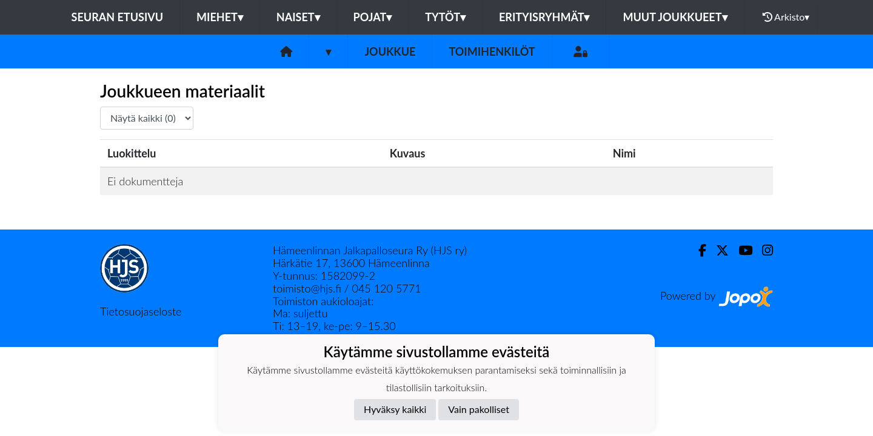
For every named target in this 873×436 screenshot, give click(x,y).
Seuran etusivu (118, 17)
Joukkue (389, 51)
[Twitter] (717, 250)
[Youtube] (740, 250)
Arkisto (786, 17)
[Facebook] (697, 250)
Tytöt (445, 17)
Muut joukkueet (675, 17)
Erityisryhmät (544, 17)
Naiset (298, 17)
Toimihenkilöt (492, 51)
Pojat (372, 17)
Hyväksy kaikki (395, 409)
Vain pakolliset (478, 409)
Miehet (219, 17)
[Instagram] (762, 250)
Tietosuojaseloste (140, 311)
